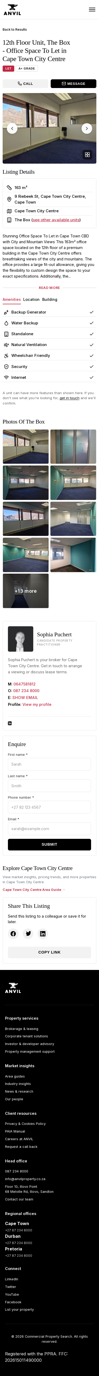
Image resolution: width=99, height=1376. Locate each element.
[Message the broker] (73, 83)
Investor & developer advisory (29, 1044)
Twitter (10, 1287)
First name (18, 755)
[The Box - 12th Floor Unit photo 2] (73, 446)
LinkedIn (11, 1279)
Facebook (13, 1302)
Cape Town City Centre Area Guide (32, 890)
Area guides (15, 1076)
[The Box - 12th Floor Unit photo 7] (26, 554)
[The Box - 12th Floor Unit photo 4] (73, 482)
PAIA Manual (15, 1131)
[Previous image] (12, 128)
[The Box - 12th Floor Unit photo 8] (73, 554)
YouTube (12, 1294)
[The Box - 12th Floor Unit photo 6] (73, 518)
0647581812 (24, 684)
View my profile (36, 704)
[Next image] (87, 128)
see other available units (56, 219)
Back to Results (15, 29)
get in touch (69, 398)
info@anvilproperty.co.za (25, 1179)
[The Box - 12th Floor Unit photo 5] (26, 518)
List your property (19, 1309)
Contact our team (19, 1199)
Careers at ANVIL (19, 1139)
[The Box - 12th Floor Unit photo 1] (26, 446)
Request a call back (21, 1147)
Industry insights (18, 1084)
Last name (18, 776)
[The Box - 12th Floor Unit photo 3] (26, 482)
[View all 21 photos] (26, 590)
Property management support (30, 1051)
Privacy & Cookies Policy (25, 1124)
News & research (19, 1091)
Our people (14, 1099)
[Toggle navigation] (92, 9)
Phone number (21, 797)
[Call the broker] (25, 83)
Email (13, 819)
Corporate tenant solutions (26, 1036)
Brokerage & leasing (21, 1029)
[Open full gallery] (87, 154)
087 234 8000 (26, 690)
